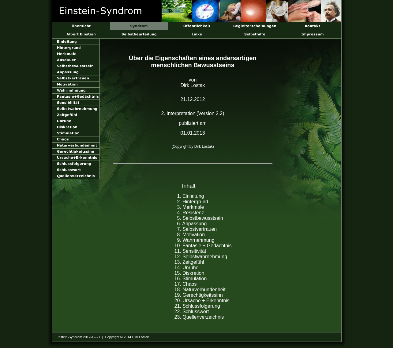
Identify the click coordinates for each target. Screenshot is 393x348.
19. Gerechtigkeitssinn (198, 295)
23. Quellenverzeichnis (199, 317)
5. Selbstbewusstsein (200, 218)
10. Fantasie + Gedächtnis (203, 245)
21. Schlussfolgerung (197, 306)
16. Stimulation (190, 278)
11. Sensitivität (190, 251)
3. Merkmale (190, 207)
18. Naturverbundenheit (200, 289)
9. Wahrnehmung (195, 240)
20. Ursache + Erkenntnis (202, 300)
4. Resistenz (190, 212)
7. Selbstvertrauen (197, 229)
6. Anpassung (192, 223)
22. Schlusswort (191, 311)
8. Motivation (191, 234)
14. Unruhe (186, 267)
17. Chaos (185, 284)
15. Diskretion (189, 273)
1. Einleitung (190, 196)
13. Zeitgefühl (189, 262)
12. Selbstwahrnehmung (200, 256)
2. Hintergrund (192, 201)
